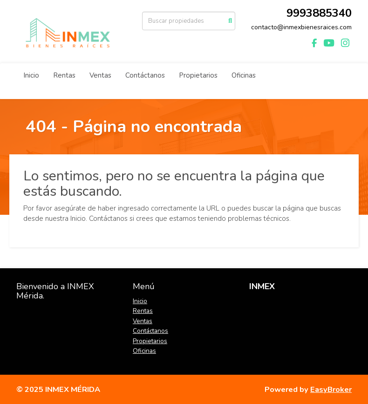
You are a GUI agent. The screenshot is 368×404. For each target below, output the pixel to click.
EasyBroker (331, 389)
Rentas (64, 75)
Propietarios (198, 75)
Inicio (31, 75)
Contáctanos (145, 75)
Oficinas (244, 75)
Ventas (100, 75)
